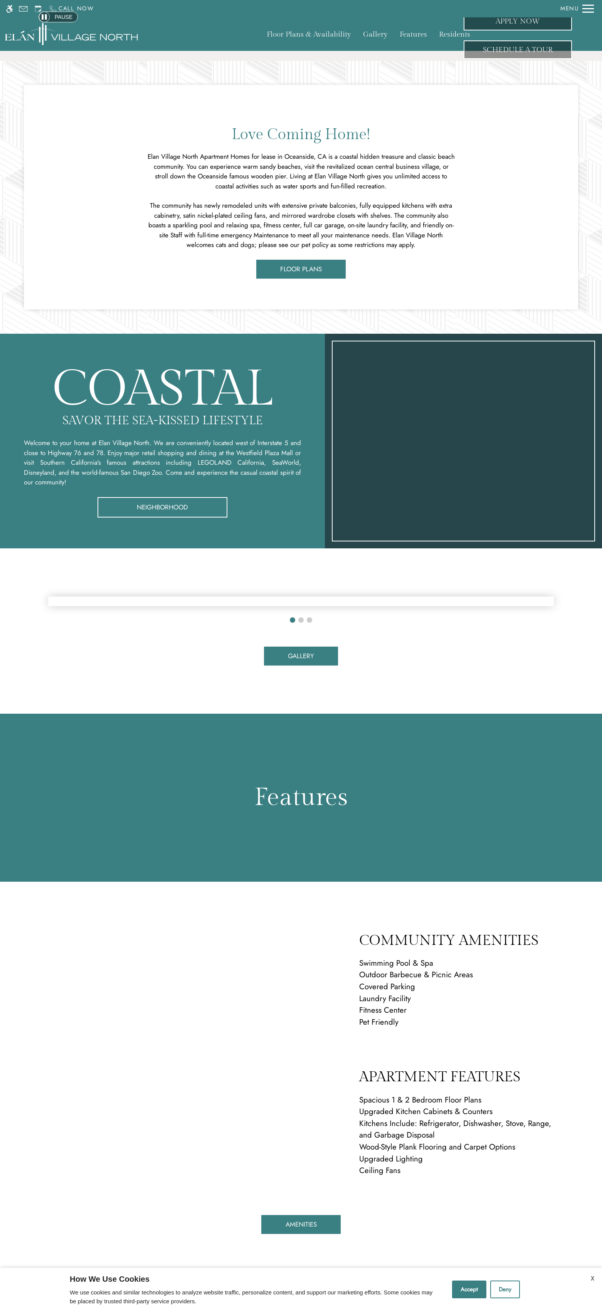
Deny (505, 1289)
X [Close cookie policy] (592, 1278)
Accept (469, 1289)
